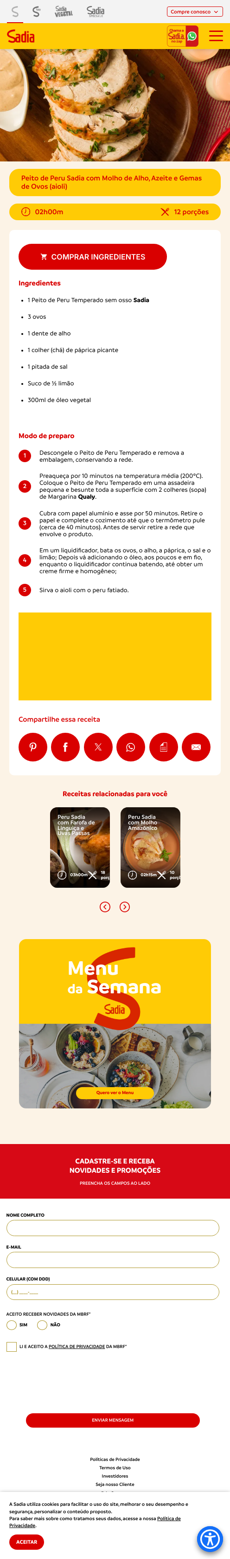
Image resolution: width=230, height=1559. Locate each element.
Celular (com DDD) (28, 1279)
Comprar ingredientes (93, 256)
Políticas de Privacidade (115, 1459)
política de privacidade (77, 1346)
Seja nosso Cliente (115, 1484)
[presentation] (76, 1382)
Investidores (115, 1476)
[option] (80, 847)
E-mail (13, 1247)
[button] (105, 907)
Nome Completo (25, 1215)
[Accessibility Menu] (210, 1539)
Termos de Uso (114, 1468)
